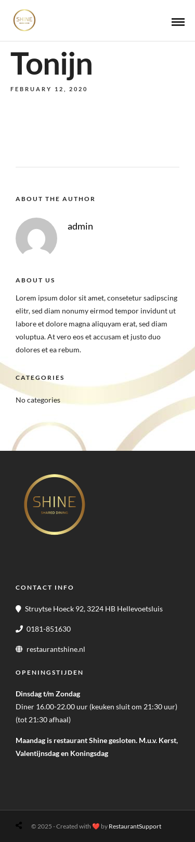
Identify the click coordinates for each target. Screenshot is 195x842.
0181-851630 (49, 628)
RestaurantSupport (135, 826)
